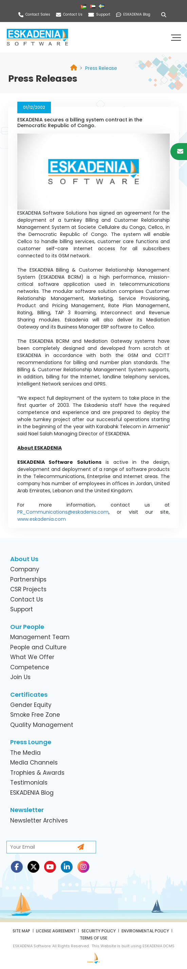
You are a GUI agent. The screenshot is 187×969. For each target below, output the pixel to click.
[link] (101, 68)
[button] (177, 37)
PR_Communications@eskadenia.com (63, 512)
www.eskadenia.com (41, 519)
